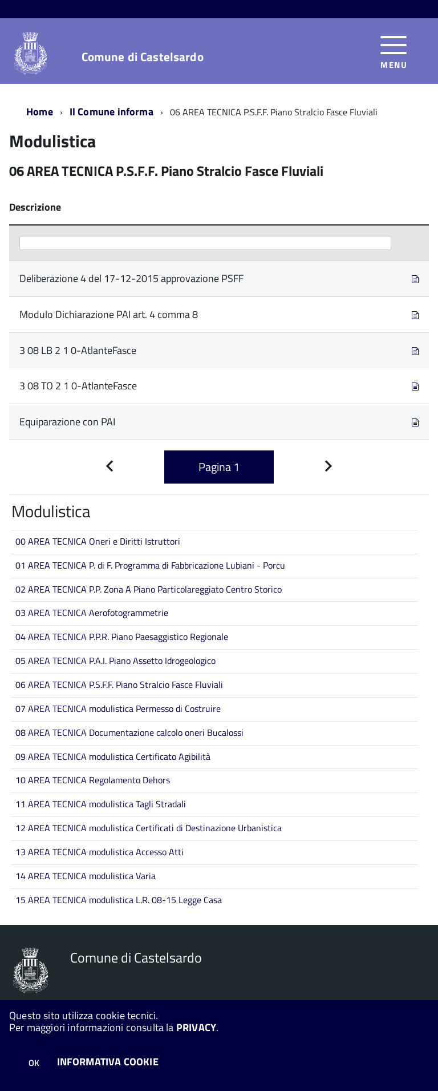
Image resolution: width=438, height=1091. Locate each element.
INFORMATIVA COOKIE (108, 1061)
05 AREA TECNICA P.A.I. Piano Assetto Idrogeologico (115, 660)
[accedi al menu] (393, 51)
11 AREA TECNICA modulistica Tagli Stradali (100, 804)
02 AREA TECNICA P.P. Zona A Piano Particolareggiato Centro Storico (148, 589)
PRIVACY (196, 1027)
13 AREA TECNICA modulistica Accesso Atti (99, 852)
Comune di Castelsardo (143, 57)
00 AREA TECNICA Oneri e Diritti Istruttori (97, 541)
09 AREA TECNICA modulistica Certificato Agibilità (112, 756)
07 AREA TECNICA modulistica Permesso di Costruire (118, 708)
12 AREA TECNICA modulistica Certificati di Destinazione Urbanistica (148, 828)
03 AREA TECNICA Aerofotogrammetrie (91, 612)
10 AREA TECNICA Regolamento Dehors (92, 780)
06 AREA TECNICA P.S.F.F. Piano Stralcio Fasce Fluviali (119, 684)
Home (39, 111)
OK (34, 1062)
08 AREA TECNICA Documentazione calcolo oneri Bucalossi (129, 732)
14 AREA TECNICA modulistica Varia (85, 876)
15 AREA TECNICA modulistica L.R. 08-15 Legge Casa (118, 900)
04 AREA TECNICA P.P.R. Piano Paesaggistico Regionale (121, 636)
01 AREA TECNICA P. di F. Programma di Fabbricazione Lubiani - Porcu (150, 565)
